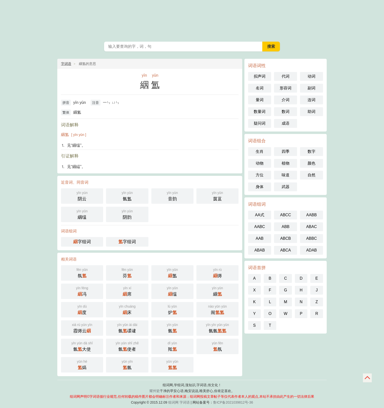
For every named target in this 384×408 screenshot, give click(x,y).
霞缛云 (82, 327)
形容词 (285, 88)
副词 (311, 88)
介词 (285, 100)
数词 (285, 111)
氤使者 (127, 346)
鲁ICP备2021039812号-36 (233, 402)
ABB (285, 227)
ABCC (285, 215)
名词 (260, 88)
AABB (311, 215)
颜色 (311, 163)
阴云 (82, 195)
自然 (311, 175)
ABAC (311, 227)
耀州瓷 (154, 391)
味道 (285, 175)
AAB (260, 238)
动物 (260, 163)
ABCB (285, 238)
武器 (285, 187)
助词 (311, 111)
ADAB (311, 250)
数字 (311, 151)
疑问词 (259, 123)
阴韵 (127, 214)
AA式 (259, 215)
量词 (260, 100)
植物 (285, 163)
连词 (311, 100)
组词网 (173, 402)
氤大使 (82, 346)
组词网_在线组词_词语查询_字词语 (192, 19)
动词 (311, 76)
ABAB (259, 250)
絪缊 (82, 214)
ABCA (285, 250)
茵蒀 (217, 195)
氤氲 (127, 195)
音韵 (172, 195)
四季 (285, 151)
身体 (260, 187)
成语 (285, 123)
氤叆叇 (127, 327)
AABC (259, 227)
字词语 (66, 63)
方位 (260, 175)
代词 (285, 76)
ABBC (311, 238)
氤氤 (217, 327)
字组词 (82, 241)
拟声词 (259, 76)
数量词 (259, 111)
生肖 (260, 151)
